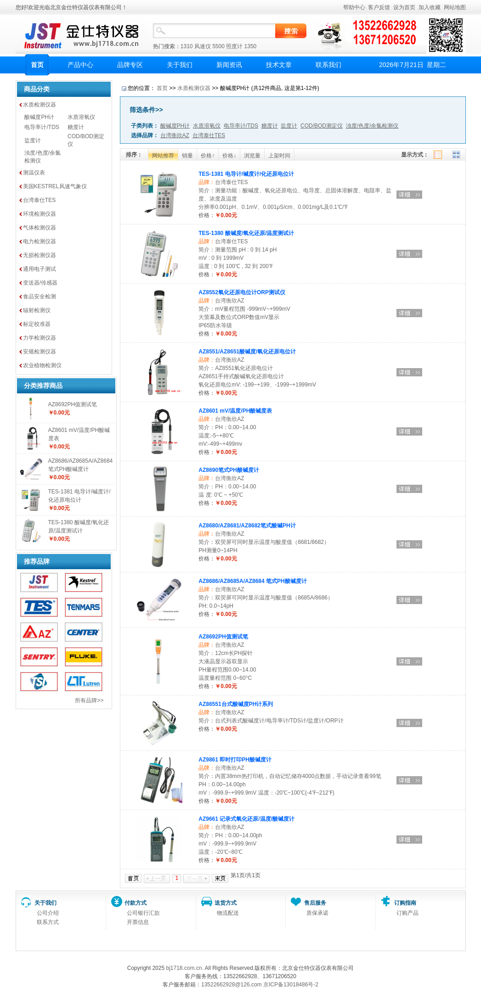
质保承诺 (317, 913)
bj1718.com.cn (184, 968)
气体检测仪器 (39, 227)
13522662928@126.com (231, 984)
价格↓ (229, 155)
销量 (187, 155)
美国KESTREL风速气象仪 (55, 186)
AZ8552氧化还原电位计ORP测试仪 (241, 292)
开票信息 (138, 922)
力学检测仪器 (39, 338)
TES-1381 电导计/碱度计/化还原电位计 (246, 174)
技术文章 (279, 64)
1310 (187, 46)
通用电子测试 (39, 269)
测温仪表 (34, 172)
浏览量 (252, 155)
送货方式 (226, 903)
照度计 (234, 46)
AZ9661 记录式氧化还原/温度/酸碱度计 (246, 819)
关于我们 (179, 64)
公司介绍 (48, 913)
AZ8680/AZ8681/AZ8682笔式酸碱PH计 (246, 525)
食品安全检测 (39, 296)
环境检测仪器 (39, 214)
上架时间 (279, 155)
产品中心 (80, 64)
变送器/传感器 (40, 283)
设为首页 (404, 7)
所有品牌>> (89, 700)
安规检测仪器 (39, 351)
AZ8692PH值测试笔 (72, 404)
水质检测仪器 (39, 104)
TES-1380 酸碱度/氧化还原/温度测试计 (246, 233)
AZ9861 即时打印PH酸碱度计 (235, 759)
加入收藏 (430, 7)
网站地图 (455, 7)
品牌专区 (130, 64)
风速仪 (202, 46)
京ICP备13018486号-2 (290, 984)
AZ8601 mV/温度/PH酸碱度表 (235, 411)
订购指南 (405, 903)
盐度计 (32, 140)
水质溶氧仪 (81, 117)
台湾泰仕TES (39, 200)
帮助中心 (354, 7)
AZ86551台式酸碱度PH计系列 (235, 704)
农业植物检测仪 (42, 365)
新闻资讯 (229, 64)
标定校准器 (37, 324)
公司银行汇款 (143, 913)
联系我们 (328, 64)
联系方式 (48, 922)
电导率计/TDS (41, 127)
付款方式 (135, 903)
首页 (37, 64)
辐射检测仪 (37, 310)
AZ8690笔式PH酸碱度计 (228, 470)
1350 (250, 46)
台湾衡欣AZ (229, 300)
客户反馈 (379, 7)
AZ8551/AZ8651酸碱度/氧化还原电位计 (247, 351)
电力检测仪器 (39, 241)
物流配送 (228, 913)
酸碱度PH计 (39, 117)
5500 (218, 46)
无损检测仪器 (39, 255)
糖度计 (76, 127)
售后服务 (315, 903)
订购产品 (407, 913)
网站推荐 (163, 155)
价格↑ (208, 155)
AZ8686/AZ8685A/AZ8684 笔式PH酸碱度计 (252, 581)
